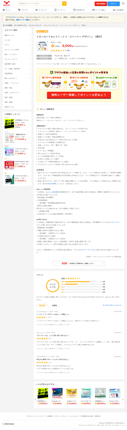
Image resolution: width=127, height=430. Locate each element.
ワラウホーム (30, 416)
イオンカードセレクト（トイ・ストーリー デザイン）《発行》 (69, 36)
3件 (68, 50)
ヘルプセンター (74, 416)
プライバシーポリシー (61, 416)
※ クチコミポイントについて (112, 305)
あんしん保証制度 (52, 192)
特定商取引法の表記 (87, 416)
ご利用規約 (49, 416)
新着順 (54, 305)
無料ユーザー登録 (22, 20)
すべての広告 (7, 25)
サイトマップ (40, 416)
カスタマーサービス (87, 250)
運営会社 (98, 416)
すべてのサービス (20, 25)
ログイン (113, 3)
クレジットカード (35, 25)
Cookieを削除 (51, 183)
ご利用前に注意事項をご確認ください (83, 263)
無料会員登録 (101, 3)
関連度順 (42, 305)
